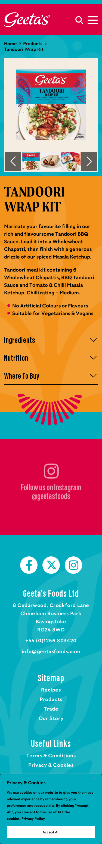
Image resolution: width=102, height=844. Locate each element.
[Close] (96, 778)
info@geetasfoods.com (51, 651)
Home (27, 19)
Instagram (73, 565)
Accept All (51, 832)
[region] (51, 809)
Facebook (29, 565)
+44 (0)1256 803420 (51, 640)
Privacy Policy (33, 818)
